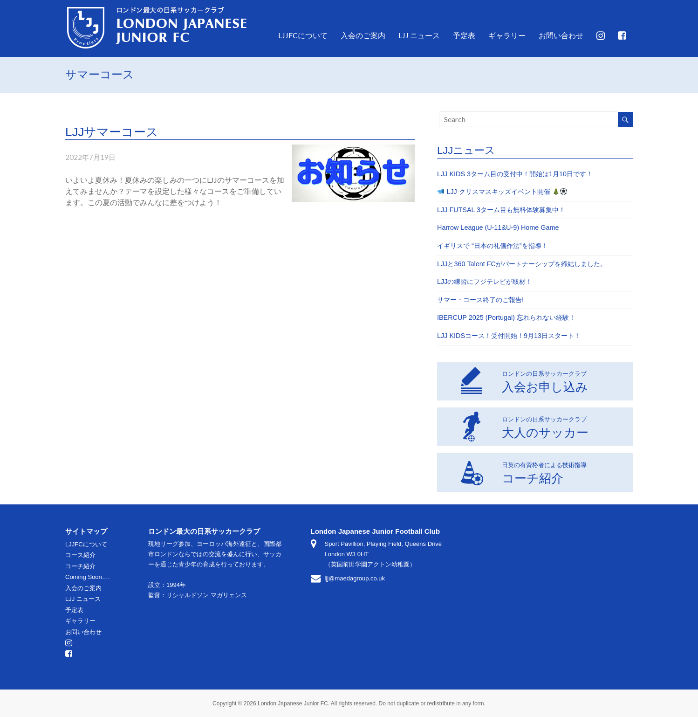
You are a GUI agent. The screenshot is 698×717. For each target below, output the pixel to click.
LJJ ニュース (419, 35)
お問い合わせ (561, 35)
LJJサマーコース (111, 132)
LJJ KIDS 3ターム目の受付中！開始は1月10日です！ (515, 174)
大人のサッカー (524, 426)
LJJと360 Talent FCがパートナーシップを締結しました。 (522, 264)
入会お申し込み (524, 380)
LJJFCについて (303, 35)
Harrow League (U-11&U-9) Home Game (498, 227)
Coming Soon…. (87, 576)
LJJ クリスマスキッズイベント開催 (502, 191)
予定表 (464, 35)
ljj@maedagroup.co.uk (355, 578)
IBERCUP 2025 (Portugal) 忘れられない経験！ (506, 317)
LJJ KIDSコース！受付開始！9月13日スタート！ (509, 335)
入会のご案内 (363, 35)
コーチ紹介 (523, 471)
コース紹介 (80, 555)
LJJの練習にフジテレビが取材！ (484, 281)
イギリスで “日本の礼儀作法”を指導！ (492, 245)
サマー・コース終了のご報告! (480, 299)
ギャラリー (507, 35)
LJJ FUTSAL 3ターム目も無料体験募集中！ (501, 210)
